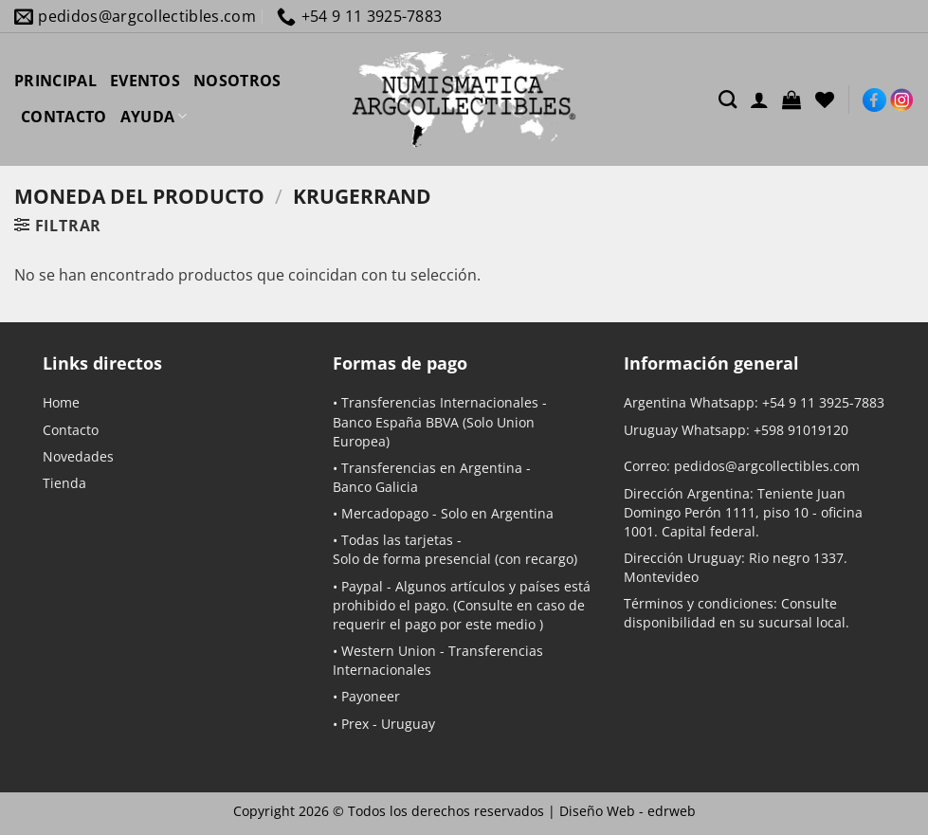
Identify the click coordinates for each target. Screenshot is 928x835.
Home (61, 402)
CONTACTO (64, 116)
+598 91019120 (801, 430)
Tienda (64, 483)
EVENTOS (145, 80)
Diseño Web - (627, 811)
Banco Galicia (375, 487)
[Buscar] (728, 99)
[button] (791, 99)
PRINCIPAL (55, 80)
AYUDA (154, 116)
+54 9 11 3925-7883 (823, 402)
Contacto (71, 430)
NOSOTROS (237, 80)
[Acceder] (759, 99)
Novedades (78, 456)
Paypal (362, 586)
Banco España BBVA (396, 422)
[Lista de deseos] (824, 99)
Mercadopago (384, 513)
